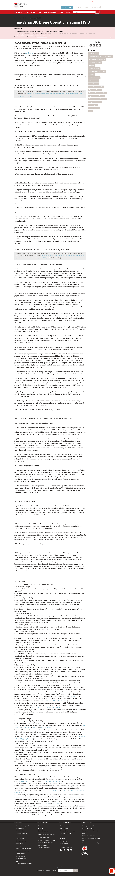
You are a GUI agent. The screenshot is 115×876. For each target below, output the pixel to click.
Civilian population (20, 838)
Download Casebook (81, 7)
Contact (96, 2)
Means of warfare (93, 83)
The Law (19, 12)
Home (15, 18)
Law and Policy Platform (88, 828)
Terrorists (91, 65)
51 (37, 728)
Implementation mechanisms (96, 96)
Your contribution (42, 845)
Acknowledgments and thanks (67, 831)
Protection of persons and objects (97, 93)
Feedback (62, 836)
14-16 (56, 790)
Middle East (92, 108)
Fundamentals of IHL (21, 828)
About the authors (64, 828)
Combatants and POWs (95, 62)
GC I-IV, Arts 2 (45, 701)
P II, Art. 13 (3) (19, 739)
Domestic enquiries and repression (97, 99)
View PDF (96, 42)
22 (35, 781)
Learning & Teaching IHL (88, 826)
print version (99, 42)
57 (42, 728)
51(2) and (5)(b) (50, 781)
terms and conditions (42, 37)
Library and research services (89, 835)
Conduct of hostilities (94, 68)
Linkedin (64, 850)
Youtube (71, 850)
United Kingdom (93, 105)
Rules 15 (46, 804)
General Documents (43, 831)
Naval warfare (19, 843)
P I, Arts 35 (25, 728)
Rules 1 (21, 781)
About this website (64, 826)
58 (66, 781)
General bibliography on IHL (22, 826)
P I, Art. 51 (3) (29, 739)
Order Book (95, 7)
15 (28, 781)
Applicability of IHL (93, 53)
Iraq (98, 108)
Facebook (61, 850)
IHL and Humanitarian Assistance (24, 863)
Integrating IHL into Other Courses (46, 842)
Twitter (68, 850)
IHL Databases (66, 7)
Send (75, 870)
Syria (90, 111)
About (69, 12)
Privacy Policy (63, 841)
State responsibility (20, 853)
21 (20, 728)
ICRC (17, 861)
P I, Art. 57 (57, 804)
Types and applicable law (95, 89)
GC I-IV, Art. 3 (74, 696)
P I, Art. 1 (57, 701)
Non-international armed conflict (97, 59)
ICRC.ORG (89, 2)
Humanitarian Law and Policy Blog (90, 843)
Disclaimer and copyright (66, 833)
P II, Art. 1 (64, 701)
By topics (40, 826)
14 (26, 781)
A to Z (61, 12)
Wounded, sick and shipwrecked (24, 836)
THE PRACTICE (30, 12)
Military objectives (93, 80)
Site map (62, 838)
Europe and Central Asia (95, 102)
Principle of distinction (21, 831)
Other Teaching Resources (44, 847)
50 (35, 728)
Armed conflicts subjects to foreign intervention (100, 56)
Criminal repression (20, 856)
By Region (40, 828)
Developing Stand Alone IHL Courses (47, 840)
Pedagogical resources (47, 12)
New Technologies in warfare (96, 86)
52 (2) (58, 781)
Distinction (91, 74)
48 (33, 728)
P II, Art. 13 (47, 728)
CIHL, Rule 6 (81, 736)
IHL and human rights (21, 858)
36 (30, 728)
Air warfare (19, 846)
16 (53, 804)
